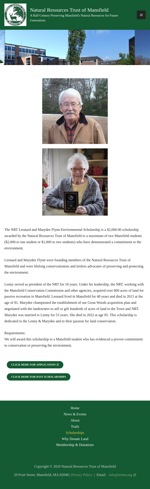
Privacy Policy (81, 475)
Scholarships (75, 433)
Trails (75, 426)
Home (75, 408)
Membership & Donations (75, 445)
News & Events (75, 414)
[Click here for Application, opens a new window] (35, 365)
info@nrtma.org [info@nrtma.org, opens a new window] (122, 475)
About (74, 420)
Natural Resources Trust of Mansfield (69, 10)
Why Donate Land (75, 439)
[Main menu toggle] (141, 15)
